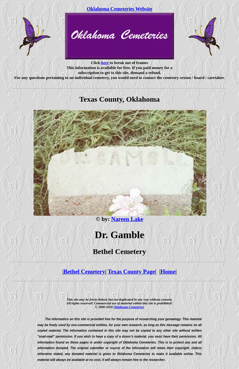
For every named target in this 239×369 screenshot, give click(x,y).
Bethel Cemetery (84, 271)
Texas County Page (131, 271)
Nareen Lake (127, 219)
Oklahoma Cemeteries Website (119, 9)
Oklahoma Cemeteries (129, 307)
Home (168, 271)
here (105, 62)
